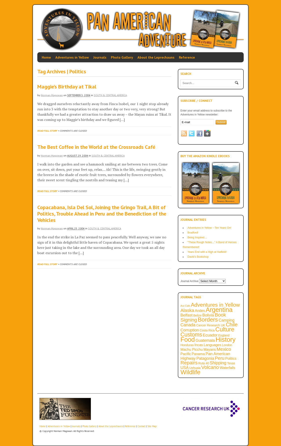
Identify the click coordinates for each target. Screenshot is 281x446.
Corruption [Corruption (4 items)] (189, 330)
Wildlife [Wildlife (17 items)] (190, 372)
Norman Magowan (52, 95)
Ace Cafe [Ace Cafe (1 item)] (185, 305)
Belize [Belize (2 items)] (197, 315)
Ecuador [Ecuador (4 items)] (210, 335)
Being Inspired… (197, 237)
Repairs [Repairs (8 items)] (189, 362)
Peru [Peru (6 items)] (220, 358)
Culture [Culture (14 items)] (224, 329)
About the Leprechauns (156, 57)
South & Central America (110, 95)
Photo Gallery (122, 57)
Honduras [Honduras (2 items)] (187, 345)
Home (46, 57)
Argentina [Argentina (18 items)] (219, 309)
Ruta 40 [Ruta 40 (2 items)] (203, 363)
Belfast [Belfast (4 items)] (186, 315)
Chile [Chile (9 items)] (232, 324)
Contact (141, 426)
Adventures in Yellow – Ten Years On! (209, 227)
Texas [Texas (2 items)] (231, 363)
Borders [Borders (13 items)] (208, 319)
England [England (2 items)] (223, 335)
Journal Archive (189, 281)
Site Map (152, 426)
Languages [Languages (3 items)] (212, 345)
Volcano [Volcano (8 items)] (210, 367)
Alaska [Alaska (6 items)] (187, 310)
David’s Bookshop (198, 256)
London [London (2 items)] (227, 345)
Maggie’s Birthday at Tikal (66, 86)
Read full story (47, 130)
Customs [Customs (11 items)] (191, 334)
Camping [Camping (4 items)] (226, 320)
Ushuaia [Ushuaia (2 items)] (194, 368)
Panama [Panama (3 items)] (198, 354)
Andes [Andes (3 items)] (200, 311)
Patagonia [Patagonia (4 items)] (205, 358)
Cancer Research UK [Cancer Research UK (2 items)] (210, 325)
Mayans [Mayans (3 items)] (210, 349)
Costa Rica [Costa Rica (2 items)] (207, 330)
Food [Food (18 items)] (187, 339)
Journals (99, 57)
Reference (187, 57)
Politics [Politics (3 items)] (230, 358)
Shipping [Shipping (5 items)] (218, 362)
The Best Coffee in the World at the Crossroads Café (96, 147)
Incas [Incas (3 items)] (199, 345)
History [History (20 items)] (226, 339)
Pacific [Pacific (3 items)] (185, 354)
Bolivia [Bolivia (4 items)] (208, 315)
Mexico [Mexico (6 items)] (224, 349)
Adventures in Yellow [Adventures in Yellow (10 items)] (215, 305)
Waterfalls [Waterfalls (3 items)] (227, 368)
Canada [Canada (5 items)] (187, 324)
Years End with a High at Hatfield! (207, 252)
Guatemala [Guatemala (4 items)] (205, 340)
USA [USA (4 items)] (184, 367)
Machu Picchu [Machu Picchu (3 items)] (191, 349)
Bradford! (192, 232)
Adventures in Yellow (72, 57)
